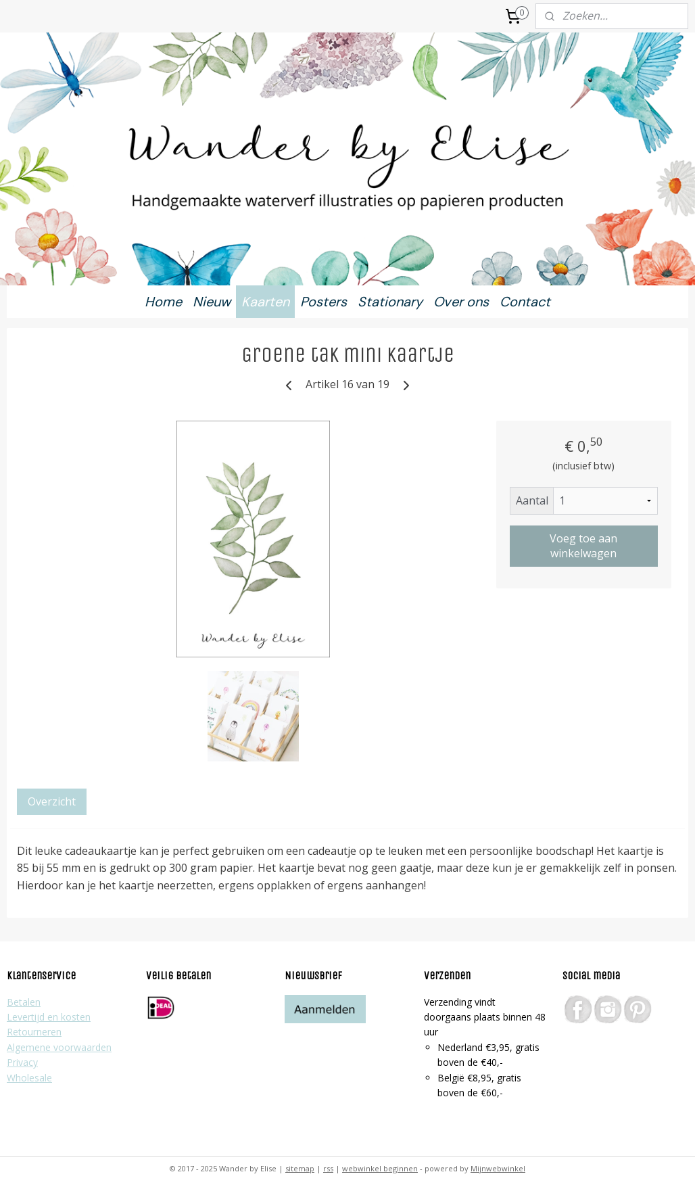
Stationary (390, 301)
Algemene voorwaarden (59, 1047)
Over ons (461, 301)
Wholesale (29, 1077)
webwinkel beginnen (380, 1168)
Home (163, 301)
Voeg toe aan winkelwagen (583, 546)
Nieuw (212, 301)
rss (328, 1168)
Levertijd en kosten (49, 1016)
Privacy (22, 1062)
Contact (525, 301)
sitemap (299, 1168)
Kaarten (265, 301)
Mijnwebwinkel (498, 1168)
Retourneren (34, 1031)
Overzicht (52, 801)
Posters (323, 301)
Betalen (24, 1002)
